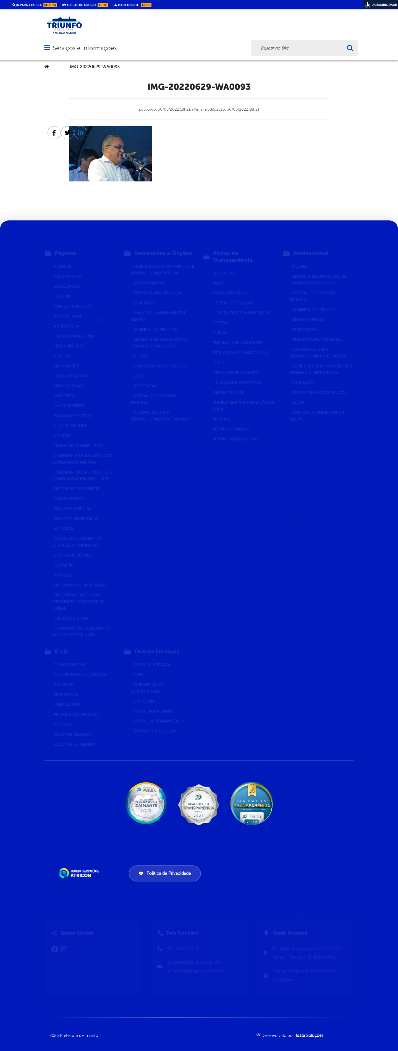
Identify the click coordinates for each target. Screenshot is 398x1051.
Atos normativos (230, 286)
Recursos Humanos (232, 422)
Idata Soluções (309, 1035)
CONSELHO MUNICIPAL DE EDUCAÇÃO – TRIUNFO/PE (76, 534)
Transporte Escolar (154, 724)
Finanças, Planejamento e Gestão (158, 309)
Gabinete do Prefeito (155, 322)
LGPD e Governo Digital (236, 365)
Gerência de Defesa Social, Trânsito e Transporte (159, 335)
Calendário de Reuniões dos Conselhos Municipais (81, 451)
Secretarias (145, 379)
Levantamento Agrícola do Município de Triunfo (80, 624)
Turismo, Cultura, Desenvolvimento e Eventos (159, 408)
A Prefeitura (66, 319)
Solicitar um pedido (74, 737)
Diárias (220, 326)
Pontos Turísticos (72, 299)
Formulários (67, 697)
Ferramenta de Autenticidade (147, 680)
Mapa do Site (66, 359)
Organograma (69, 379)
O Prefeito (64, 389)
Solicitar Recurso (72, 727)
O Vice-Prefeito (69, 399)
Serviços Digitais (71, 611)
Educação (144, 296)
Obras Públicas (228, 385)
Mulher (141, 349)
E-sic (138, 667)
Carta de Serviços (152, 657)
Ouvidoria (144, 694)
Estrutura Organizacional (241, 346)
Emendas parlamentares (237, 336)
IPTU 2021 (63, 568)
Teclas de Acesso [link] (85, 5)
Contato (62, 428)
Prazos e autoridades (76, 707)
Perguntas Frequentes (77, 482)
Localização (67, 279)
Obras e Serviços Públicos (160, 359)
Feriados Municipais (74, 329)
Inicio (218, 355)
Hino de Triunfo (70, 419)
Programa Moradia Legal (80, 578)
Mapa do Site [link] (132, 5)
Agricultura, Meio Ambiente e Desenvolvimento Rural (162, 262)
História (62, 289)
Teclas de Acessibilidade (79, 438)
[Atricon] (80, 873)
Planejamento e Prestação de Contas (242, 398)
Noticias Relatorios (74, 548)
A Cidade (62, 259)
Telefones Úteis (69, 339)
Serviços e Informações (85, 48)
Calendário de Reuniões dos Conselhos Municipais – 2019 (81, 468)
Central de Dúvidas (233, 296)
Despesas (221, 316)
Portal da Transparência (159, 714)
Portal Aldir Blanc (153, 704)
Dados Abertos (69, 492)
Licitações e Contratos (237, 375)
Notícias (62, 349)
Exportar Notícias (72, 502)
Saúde (139, 369)
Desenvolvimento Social (158, 286)
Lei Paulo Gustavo (72, 369)
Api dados (64, 521)
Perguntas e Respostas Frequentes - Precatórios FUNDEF (77, 594)
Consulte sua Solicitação (80, 667)
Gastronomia (67, 269)
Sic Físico (63, 717)
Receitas (221, 412)
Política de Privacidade (165, 873)
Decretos (63, 677)
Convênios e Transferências (242, 306)
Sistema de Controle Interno (153, 392)
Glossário (64, 558)
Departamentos (149, 276)
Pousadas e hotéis (72, 409)
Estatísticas (66, 687)
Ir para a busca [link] (34, 5)
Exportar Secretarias (76, 511)
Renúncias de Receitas (235, 432)
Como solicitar (70, 657)
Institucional (68, 309)
